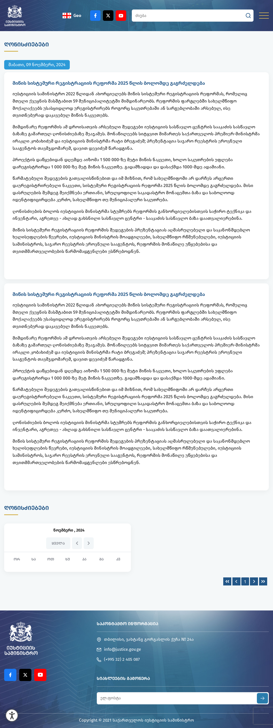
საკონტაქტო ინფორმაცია (127, 623)
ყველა (58, 543)
